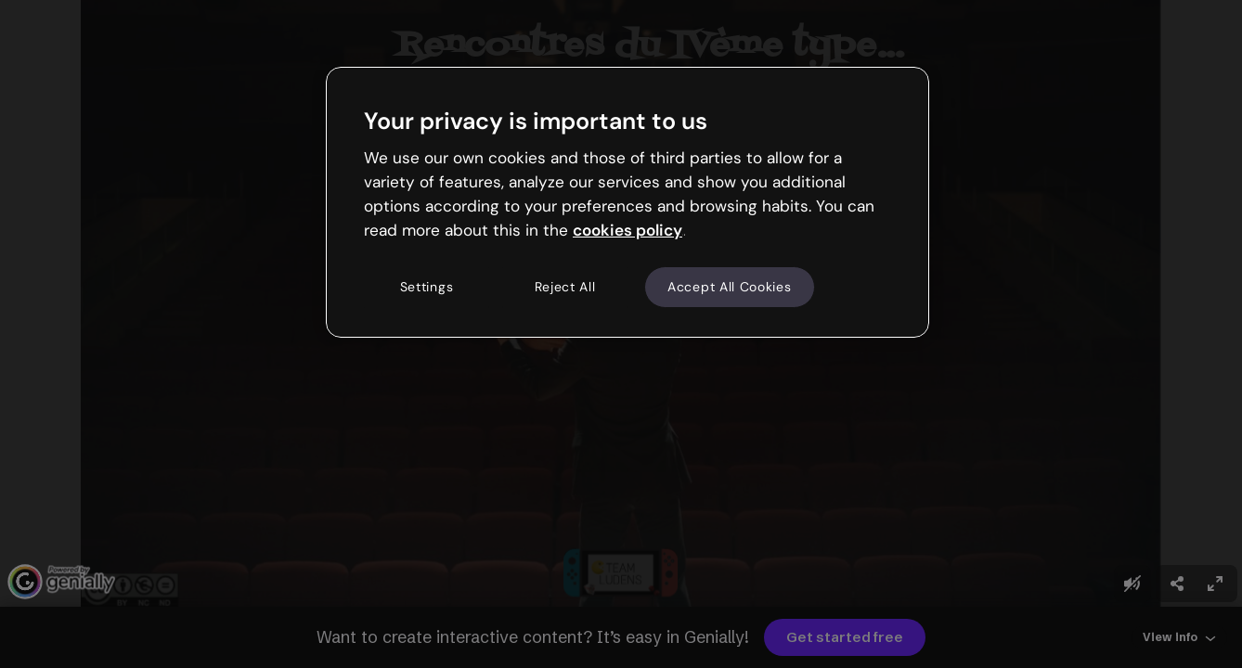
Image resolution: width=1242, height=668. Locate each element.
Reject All (565, 286)
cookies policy (627, 230)
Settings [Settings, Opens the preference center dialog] (427, 286)
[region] (627, 202)
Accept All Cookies (729, 286)
